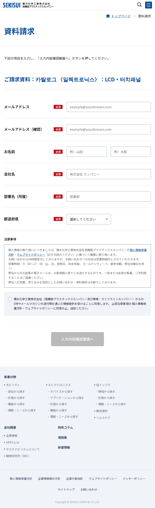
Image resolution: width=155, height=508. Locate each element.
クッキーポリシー (134, 478)
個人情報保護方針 (21, 478)
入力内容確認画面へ (77, 339)
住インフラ (103, 385)
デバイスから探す (61, 391)
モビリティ (13, 385)
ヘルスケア (103, 418)
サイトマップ (66, 489)
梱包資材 (102, 411)
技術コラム (65, 427)
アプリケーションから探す (67, 398)
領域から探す (106, 391)
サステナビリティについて (23, 449)
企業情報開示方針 (49, 478)
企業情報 (11, 435)
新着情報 (64, 447)
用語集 (62, 437)
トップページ (121, 16)
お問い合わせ (88, 489)
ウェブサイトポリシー (31, 254)
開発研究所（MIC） (18, 456)
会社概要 (10, 427)
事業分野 (10, 377)
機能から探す (16, 404)
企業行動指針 (74, 478)
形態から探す (16, 398)
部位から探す (16, 391)
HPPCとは (12, 442)
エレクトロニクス (59, 385)
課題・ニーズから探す (22, 410)
